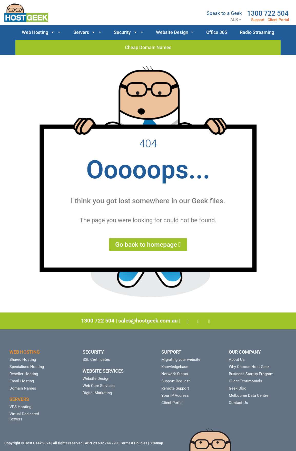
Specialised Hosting (26, 366)
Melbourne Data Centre (248, 395)
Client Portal (278, 19)
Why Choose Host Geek (249, 366)
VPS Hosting (20, 406)
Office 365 (216, 32)
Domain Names (22, 388)
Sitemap (156, 443)
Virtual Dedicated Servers (24, 416)
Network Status (174, 374)
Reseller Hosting (23, 374)
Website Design (174, 32)
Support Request (175, 381)
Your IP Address (175, 395)
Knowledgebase (174, 366)
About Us (237, 359)
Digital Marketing (97, 393)
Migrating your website (180, 359)
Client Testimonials (245, 381)
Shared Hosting (22, 359)
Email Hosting (21, 381)
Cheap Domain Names (148, 47)
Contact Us (238, 402)
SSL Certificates (96, 359)
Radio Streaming (257, 32)
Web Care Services (99, 385)
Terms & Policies (133, 443)
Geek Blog (237, 388)
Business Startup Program (251, 374)
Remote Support (175, 388)
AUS (230, 19)
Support (257, 19)
